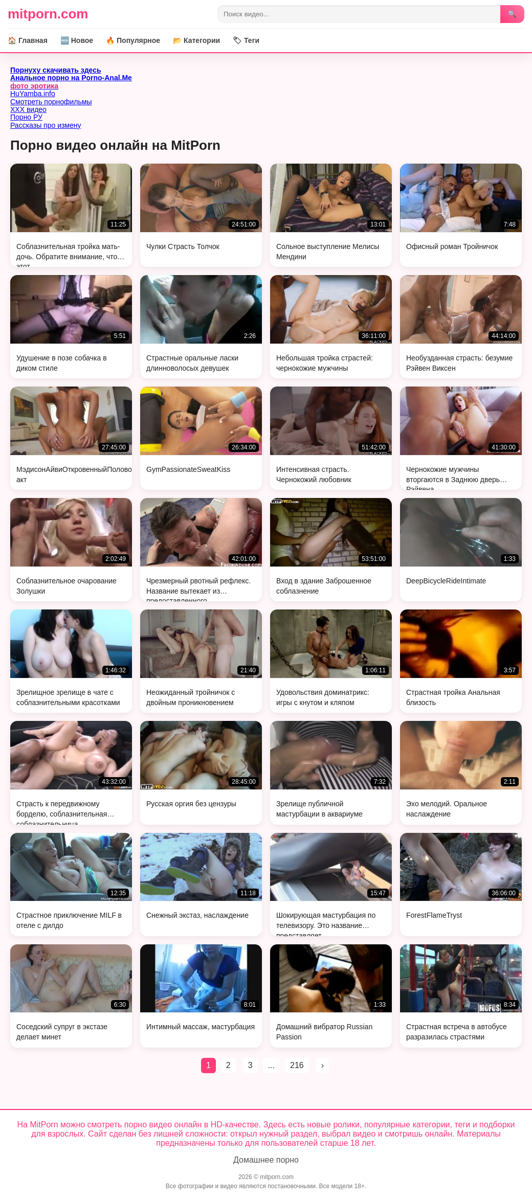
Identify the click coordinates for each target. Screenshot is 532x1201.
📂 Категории (196, 40)
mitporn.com (48, 13)
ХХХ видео (28, 109)
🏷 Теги (246, 40)
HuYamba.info (32, 93)
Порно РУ (26, 117)
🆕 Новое (76, 40)
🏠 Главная (28, 40)
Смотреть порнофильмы (51, 102)
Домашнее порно (266, 1159)
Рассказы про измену (45, 125)
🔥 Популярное (133, 40)
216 (297, 1065)
